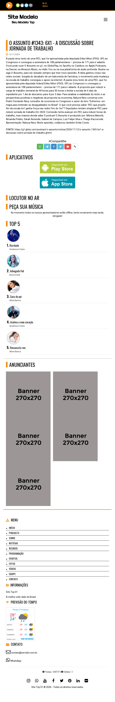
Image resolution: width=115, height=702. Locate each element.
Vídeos (12, 569)
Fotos (12, 563)
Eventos (13, 558)
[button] (105, 19)
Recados (13, 548)
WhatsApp (15, 661)
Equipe (12, 574)
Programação (16, 553)
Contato (13, 579)
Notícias (13, 543)
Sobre (12, 538)
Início (12, 528)
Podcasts (14, 533)
